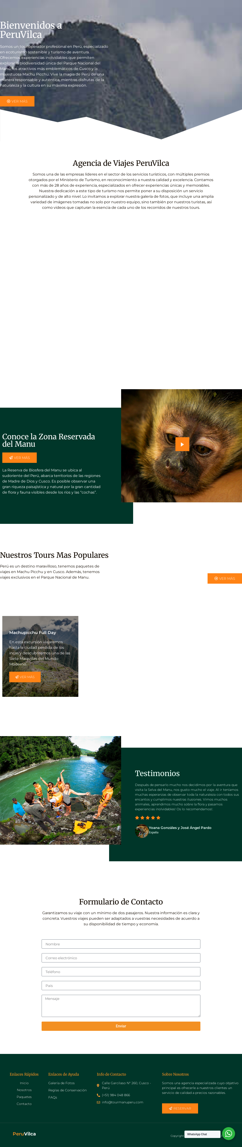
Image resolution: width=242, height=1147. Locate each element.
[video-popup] (182, 444)
